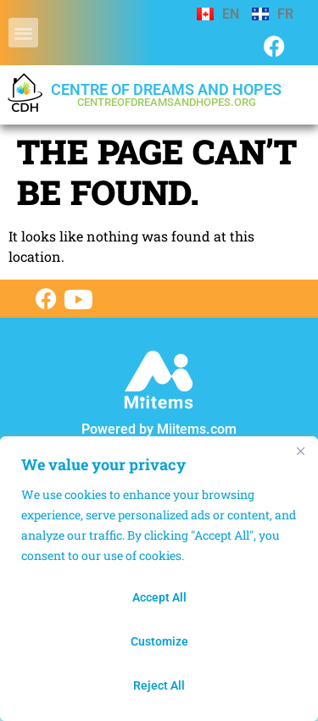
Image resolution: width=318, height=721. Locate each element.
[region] (159, 578)
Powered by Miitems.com (159, 429)
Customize (159, 641)
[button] (23, 32)
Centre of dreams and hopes (166, 94)
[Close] (300, 451)
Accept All (159, 597)
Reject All (159, 685)
